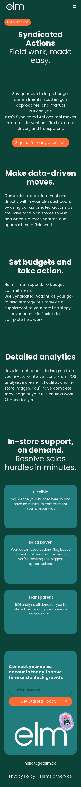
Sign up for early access (38, 142)
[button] (74, 6)
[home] (14, 6)
